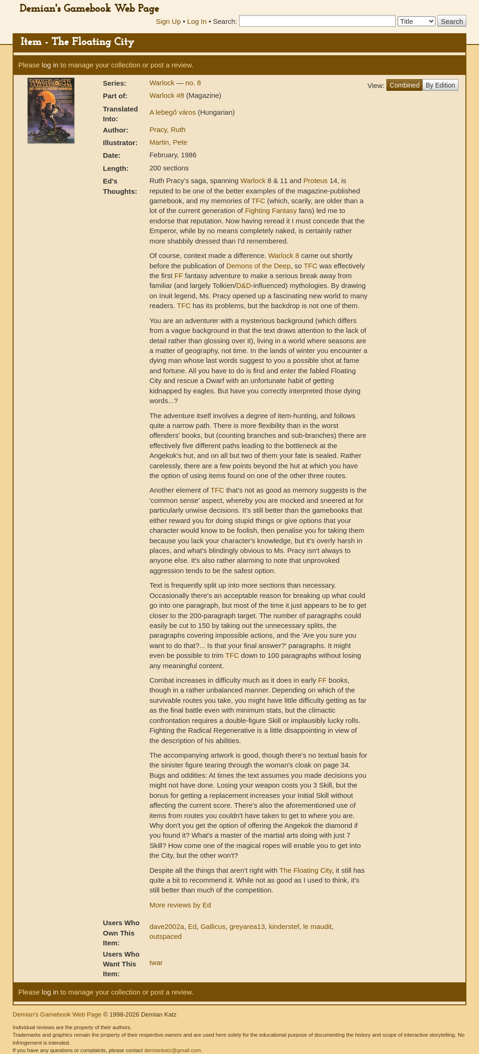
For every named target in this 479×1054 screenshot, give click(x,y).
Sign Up (168, 21)
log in (50, 65)
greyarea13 (247, 926)
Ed (192, 926)
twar (155, 962)
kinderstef (284, 926)
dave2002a (166, 926)
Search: (225, 21)
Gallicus (213, 926)
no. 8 (193, 83)
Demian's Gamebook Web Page (89, 9)
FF (178, 276)
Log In (197, 21)
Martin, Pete (168, 142)
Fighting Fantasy (271, 210)
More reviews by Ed (180, 905)
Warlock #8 (167, 95)
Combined (405, 85)
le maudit (317, 926)
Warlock (162, 83)
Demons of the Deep (258, 266)
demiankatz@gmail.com (172, 1050)
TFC (258, 201)
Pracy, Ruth (167, 129)
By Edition (440, 85)
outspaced (165, 936)
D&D (243, 285)
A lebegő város (173, 112)
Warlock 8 (283, 255)
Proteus (316, 180)
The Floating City (305, 870)
